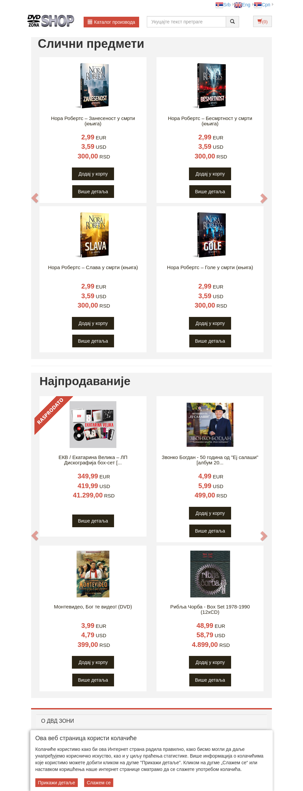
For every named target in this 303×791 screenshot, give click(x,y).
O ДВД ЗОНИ (57, 721)
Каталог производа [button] (111, 22)
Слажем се (99, 782)
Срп (262, 4)
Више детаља (93, 191)
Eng (242, 4)
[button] (34, 198)
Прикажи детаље (56, 782)
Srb (223, 4)
